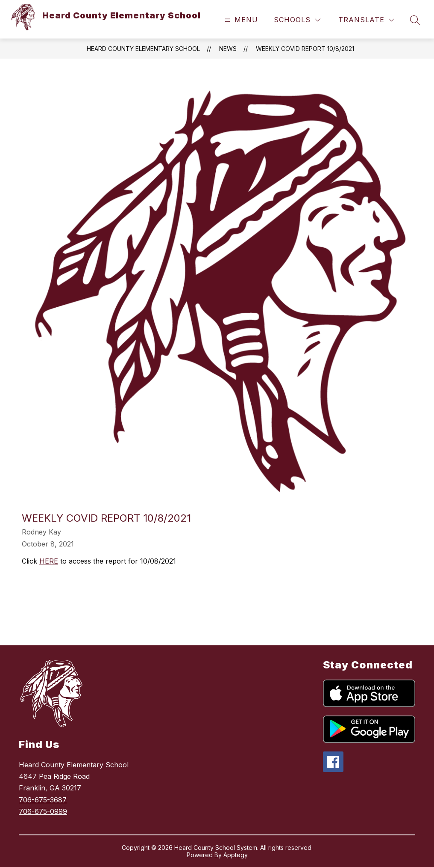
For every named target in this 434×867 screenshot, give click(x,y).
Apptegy (235, 854)
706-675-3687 (43, 800)
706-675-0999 (43, 811)
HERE (48, 561)
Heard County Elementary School (143, 48)
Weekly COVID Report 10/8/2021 (305, 48)
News (228, 48)
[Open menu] (240, 20)
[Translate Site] (366, 20)
